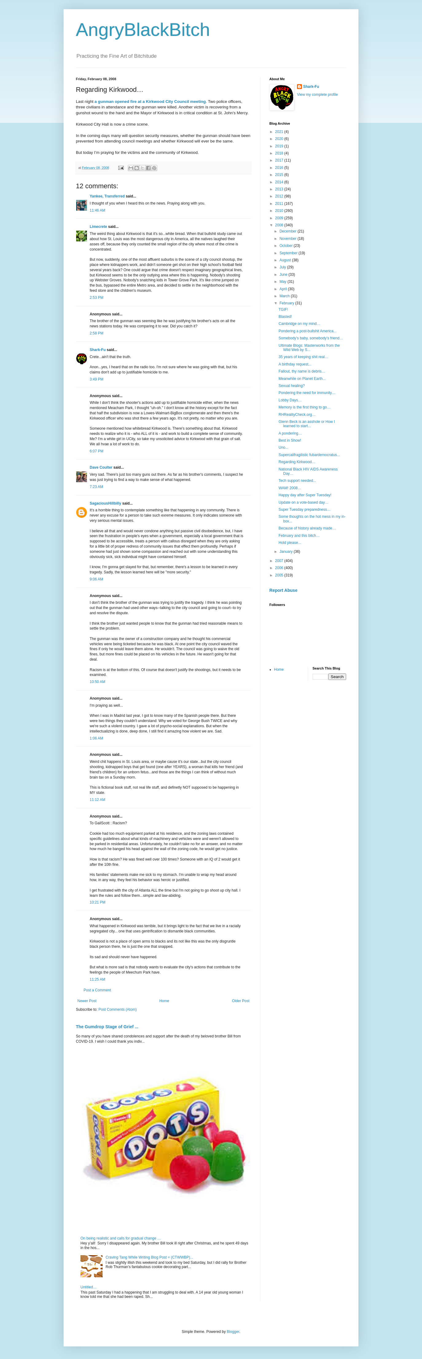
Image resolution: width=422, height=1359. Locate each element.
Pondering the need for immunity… (307, 393)
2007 (279, 561)
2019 (279, 146)
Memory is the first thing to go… (304, 407)
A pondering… (290, 433)
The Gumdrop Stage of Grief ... (107, 1026)
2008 (279, 225)
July (283, 267)
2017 (279, 160)
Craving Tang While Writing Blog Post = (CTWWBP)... (149, 1257)
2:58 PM (97, 333)
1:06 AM (96, 738)
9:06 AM (96, 579)
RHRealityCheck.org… (297, 414)
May (283, 281)
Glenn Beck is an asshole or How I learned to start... (307, 424)
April (283, 289)
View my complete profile (317, 94)
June (283, 274)
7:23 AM (96, 487)
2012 (279, 196)
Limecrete (98, 227)
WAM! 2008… (290, 488)
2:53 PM (97, 297)
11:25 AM (97, 979)
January (286, 551)
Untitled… (88, 1287)
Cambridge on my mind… (299, 324)
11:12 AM (97, 800)
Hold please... (290, 543)
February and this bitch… (299, 535)
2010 (279, 211)
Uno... (283, 447)
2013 (279, 189)
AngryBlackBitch (143, 29)
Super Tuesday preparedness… (304, 509)
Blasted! (285, 316)
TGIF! (283, 309)
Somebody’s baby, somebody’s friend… (311, 338)
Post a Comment (97, 990)
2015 (279, 175)
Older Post (240, 1001)
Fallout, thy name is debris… (302, 371)
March (285, 296)
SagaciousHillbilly (105, 503)
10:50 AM (97, 682)
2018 (279, 153)
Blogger (233, 1332)
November (288, 238)
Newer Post (86, 1001)
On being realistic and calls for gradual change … (120, 1238)
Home (164, 1001)
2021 (279, 132)
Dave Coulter (101, 467)
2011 (279, 203)
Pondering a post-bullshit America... (308, 331)
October (286, 246)
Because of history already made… (307, 528)
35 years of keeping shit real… (303, 357)
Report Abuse (283, 590)
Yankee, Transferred (107, 196)
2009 (279, 218)
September (289, 253)
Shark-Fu (98, 350)
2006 (279, 568)
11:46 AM (97, 210)
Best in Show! (290, 440)
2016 (279, 168)
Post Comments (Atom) (117, 1009)
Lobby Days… (290, 400)
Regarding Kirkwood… (297, 462)
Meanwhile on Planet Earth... (302, 379)
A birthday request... (295, 364)
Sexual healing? (292, 386)
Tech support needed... (297, 480)
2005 (279, 575)
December (288, 231)
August (285, 260)
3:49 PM (97, 379)
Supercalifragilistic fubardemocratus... (309, 455)
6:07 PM (97, 451)
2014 (279, 182)
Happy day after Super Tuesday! (305, 495)
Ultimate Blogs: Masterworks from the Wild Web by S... (309, 347)
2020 (279, 139)
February (287, 303)
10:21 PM (97, 902)
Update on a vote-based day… (304, 502)
